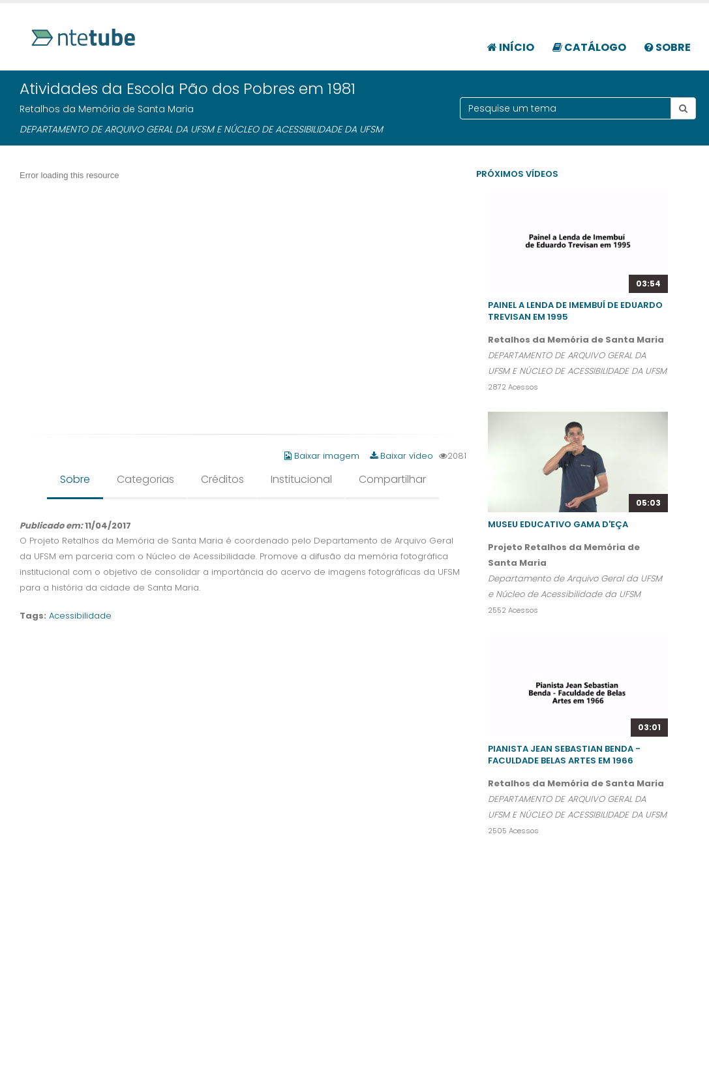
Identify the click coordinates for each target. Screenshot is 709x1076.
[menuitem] (511, 40)
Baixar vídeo (401, 456)
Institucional (301, 479)
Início (510, 47)
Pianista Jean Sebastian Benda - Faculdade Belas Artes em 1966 (564, 755)
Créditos (222, 479)
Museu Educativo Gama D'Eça (558, 524)
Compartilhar (392, 479)
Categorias (145, 479)
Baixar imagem (323, 456)
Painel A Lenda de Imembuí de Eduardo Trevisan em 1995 (575, 311)
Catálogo (589, 47)
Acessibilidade (80, 615)
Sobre (667, 47)
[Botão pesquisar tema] (683, 108)
